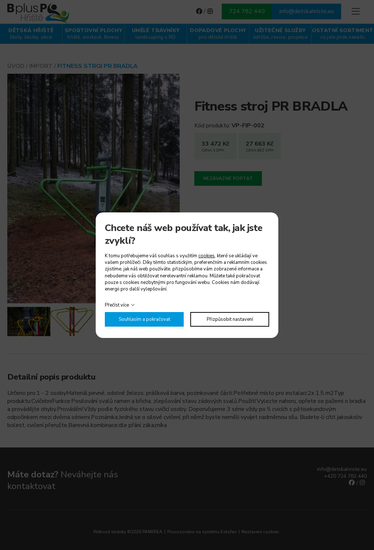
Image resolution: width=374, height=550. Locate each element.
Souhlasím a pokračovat (144, 319)
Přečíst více (117, 305)
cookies (206, 256)
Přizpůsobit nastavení (230, 319)
